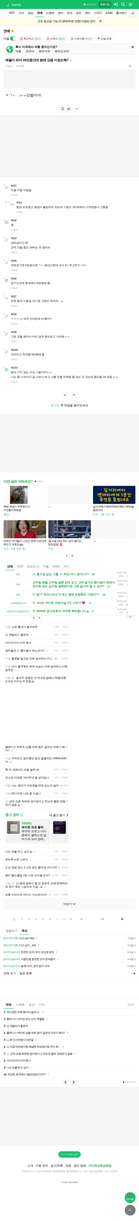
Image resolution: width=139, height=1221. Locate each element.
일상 (30, 12)
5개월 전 (9, 66)
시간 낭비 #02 (20, 938)
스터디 (98, 12)
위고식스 (30, 38)
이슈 (21, 12)
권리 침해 (79, 1165)
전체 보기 (9, 973)
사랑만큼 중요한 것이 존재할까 (31, 959)
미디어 (68, 566)
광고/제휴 (56, 1165)
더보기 (69, 903)
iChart (109, 12)
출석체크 (121, 12)
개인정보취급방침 (99, 1165)
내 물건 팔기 (58, 815)
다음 (102, 919)
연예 (39, 12)
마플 (46, 566)
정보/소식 (33, 566)
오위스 (56, 38)
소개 (30, 1165)
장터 (60, 12)
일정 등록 (26, 973)
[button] (67, 555)
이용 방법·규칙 (90, 4)
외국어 (30, 51)
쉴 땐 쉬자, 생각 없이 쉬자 (26, 966)
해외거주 (44, 51)
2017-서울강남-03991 (93, 1171)
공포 (78, 12)
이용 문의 (42, 1165)
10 (81, 919)
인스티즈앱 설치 (69, 1154)
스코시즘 (81, 38)
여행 (18, 51)
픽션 (69, 12)
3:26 (131, 1004)
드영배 (50, 12)
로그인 (55, 405)
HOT (12, 12)
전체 (10, 566)
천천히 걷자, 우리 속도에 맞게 (30, 952)
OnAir (56, 566)
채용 (68, 1165)
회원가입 (105, 4)
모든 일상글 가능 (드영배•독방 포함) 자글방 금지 (66, 21)
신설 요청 (104, 38)
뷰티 (87, 12)
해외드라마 (62, 51)
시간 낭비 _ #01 (21, 945)
